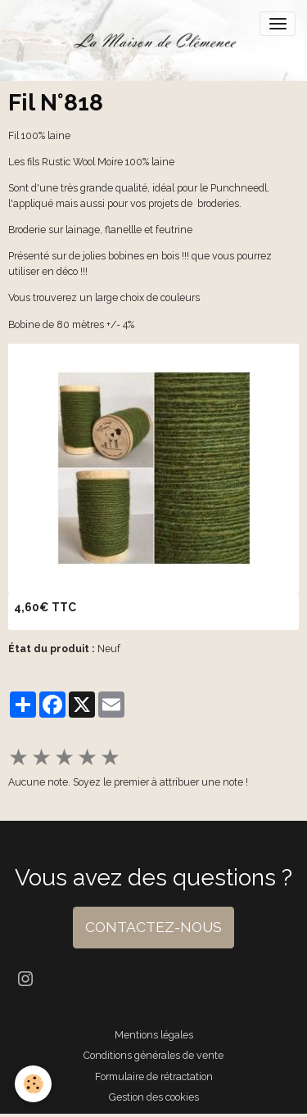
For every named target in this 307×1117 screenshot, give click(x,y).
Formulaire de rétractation (154, 1076)
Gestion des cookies (154, 1097)
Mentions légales (154, 1035)
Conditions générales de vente (153, 1055)
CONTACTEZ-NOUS (153, 927)
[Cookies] (33, 1083)
